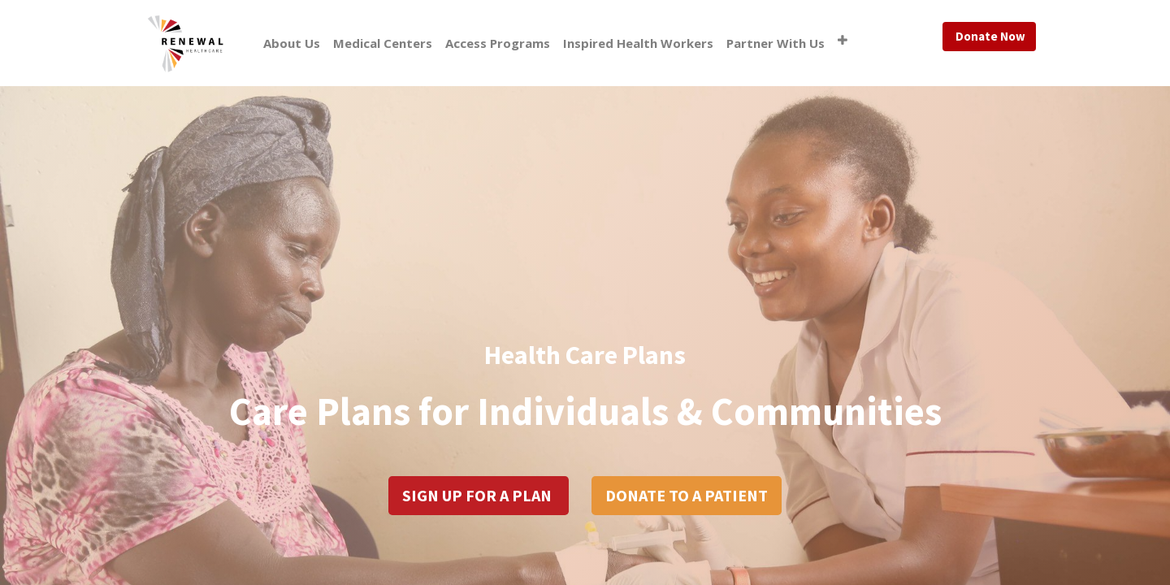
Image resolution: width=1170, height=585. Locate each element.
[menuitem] (292, 43)
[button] (842, 40)
